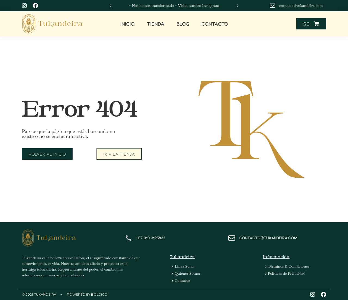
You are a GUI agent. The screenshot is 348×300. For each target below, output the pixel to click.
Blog (182, 23)
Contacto (214, 23)
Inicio (127, 23)
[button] (110, 5)
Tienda (155, 23)
